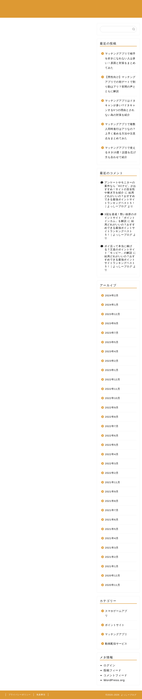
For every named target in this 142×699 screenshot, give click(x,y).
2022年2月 (112, 473)
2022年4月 (112, 454)
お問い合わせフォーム (74, 13)
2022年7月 (112, 426)
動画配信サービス (75, 5)
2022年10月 (112, 398)
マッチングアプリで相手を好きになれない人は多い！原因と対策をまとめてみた (120, 60)
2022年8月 (112, 416)
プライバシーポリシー (20, 694)
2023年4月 (112, 351)
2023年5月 (112, 342)
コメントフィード (115, 675)
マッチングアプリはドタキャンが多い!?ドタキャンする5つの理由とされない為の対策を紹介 (120, 107)
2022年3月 (112, 463)
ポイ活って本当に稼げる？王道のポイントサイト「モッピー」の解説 (119, 249)
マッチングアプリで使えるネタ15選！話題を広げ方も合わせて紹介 (120, 152)
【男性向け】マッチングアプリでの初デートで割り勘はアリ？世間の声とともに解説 (120, 84)
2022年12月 (112, 379)
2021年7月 (112, 510)
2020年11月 (112, 585)
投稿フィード (112, 670)
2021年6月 (112, 519)
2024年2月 (112, 295)
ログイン (109, 665)
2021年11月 (112, 482)
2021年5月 (112, 529)
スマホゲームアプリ (44, 5)
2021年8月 (112, 501)
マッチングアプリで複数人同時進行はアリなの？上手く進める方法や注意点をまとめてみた (120, 131)
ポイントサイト (102, 5)
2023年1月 (112, 370)
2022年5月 (112, 444)
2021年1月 (112, 566)
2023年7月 (112, 332)
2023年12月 (112, 314)
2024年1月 (112, 304)
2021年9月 (112, 491)
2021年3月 (112, 547)
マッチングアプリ (42, 13)
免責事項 (40, 694)
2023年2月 (112, 360)
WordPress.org (114, 680)
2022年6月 (112, 435)
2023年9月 (112, 323)
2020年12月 (112, 575)
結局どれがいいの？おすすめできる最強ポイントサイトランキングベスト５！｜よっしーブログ (119, 199)
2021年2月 (112, 557)
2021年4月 (112, 538)
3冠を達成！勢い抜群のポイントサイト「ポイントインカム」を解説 (120, 217)
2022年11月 (112, 389)
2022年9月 (112, 407)
